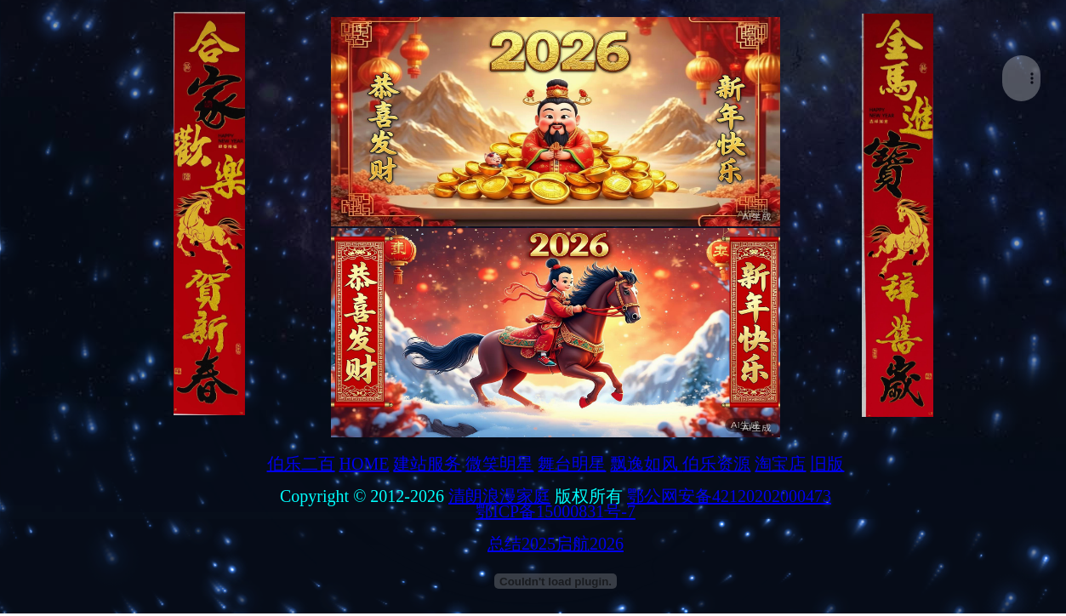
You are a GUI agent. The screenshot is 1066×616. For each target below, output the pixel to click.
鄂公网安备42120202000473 (729, 496)
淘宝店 (780, 463)
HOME (364, 463)
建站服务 (427, 463)
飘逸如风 (646, 463)
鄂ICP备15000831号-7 (556, 511)
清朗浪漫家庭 (499, 496)
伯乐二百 (301, 463)
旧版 (827, 463)
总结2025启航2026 (555, 543)
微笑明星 (499, 463)
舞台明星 (572, 463)
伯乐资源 (716, 463)
